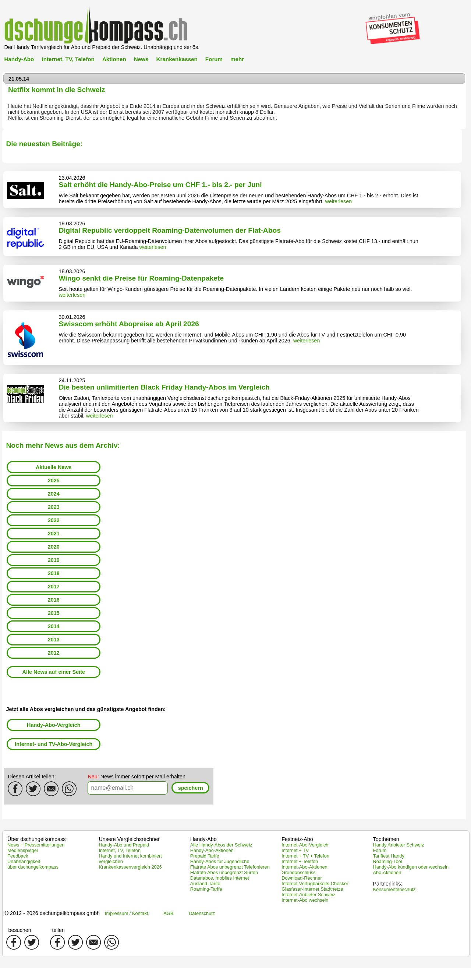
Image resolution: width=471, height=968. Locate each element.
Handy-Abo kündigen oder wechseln (411, 867)
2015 (54, 613)
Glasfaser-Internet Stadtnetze (312, 889)
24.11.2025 (72, 380)
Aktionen (114, 59)
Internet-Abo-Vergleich (304, 845)
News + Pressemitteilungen (35, 845)
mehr (237, 59)
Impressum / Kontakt (126, 913)
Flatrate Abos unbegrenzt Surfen (224, 872)
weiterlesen (338, 201)
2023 (54, 507)
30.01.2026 (72, 317)
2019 (54, 560)
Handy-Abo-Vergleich (54, 725)
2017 (54, 586)
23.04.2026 (72, 178)
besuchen (19, 930)
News (141, 59)
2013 (54, 640)
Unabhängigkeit (23, 861)
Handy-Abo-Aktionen (212, 850)
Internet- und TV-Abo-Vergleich (53, 744)
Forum (214, 59)
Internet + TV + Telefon (305, 856)
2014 (54, 626)
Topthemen (386, 839)
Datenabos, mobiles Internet (219, 878)
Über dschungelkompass (36, 839)
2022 (54, 520)
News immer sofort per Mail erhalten (136, 776)
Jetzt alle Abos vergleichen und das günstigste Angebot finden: (86, 709)
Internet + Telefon (299, 861)
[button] (190, 787)
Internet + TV (295, 850)
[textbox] (128, 788)
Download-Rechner (301, 878)
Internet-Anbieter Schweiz (308, 894)
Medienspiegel (22, 850)
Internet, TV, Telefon (68, 59)
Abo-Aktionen (387, 872)
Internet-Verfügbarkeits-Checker (314, 883)
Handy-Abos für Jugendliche (219, 861)
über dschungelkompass (33, 867)
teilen (58, 930)
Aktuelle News (54, 467)
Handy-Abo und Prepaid (124, 845)
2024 (54, 494)
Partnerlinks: (388, 884)
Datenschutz (202, 913)
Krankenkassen (177, 59)
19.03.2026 (72, 223)
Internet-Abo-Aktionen (304, 867)
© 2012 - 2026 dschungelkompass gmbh (52, 913)
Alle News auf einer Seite (53, 672)
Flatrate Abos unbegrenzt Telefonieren (230, 867)
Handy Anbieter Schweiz (398, 845)
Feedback (17, 856)
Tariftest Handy (388, 856)
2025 (54, 480)
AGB (168, 913)
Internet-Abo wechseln (304, 900)
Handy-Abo (19, 59)
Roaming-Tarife (206, 889)
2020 (54, 547)
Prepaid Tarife (204, 856)
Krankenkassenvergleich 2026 (130, 867)
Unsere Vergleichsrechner (129, 839)
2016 (54, 600)
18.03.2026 (72, 271)
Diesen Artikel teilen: (32, 776)
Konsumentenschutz (394, 889)
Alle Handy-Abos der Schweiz (221, 845)
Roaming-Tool (387, 861)
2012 (54, 653)
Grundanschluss (298, 872)
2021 (54, 533)
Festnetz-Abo (297, 839)
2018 (54, 573)
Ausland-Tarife (205, 883)
